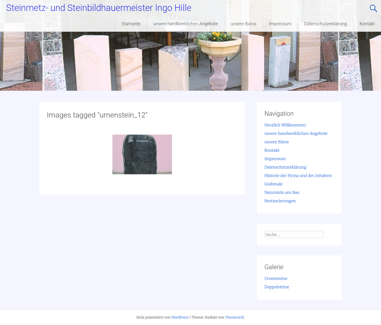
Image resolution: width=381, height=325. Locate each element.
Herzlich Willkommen (285, 124)
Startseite (131, 23)
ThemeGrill (234, 317)
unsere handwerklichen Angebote (185, 23)
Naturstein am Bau (281, 192)
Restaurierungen (280, 200)
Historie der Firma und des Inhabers (298, 175)
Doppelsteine (276, 286)
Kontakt (367, 23)
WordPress (180, 317)
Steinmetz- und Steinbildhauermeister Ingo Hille (98, 8)
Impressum (280, 23)
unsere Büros (243, 23)
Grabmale (273, 183)
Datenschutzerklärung (325, 23)
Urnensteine (275, 278)
